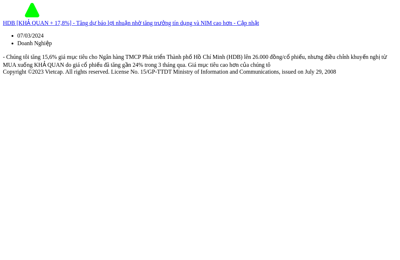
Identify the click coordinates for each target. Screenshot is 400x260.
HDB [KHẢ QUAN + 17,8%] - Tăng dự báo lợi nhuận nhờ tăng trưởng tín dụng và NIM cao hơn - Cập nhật (131, 23)
